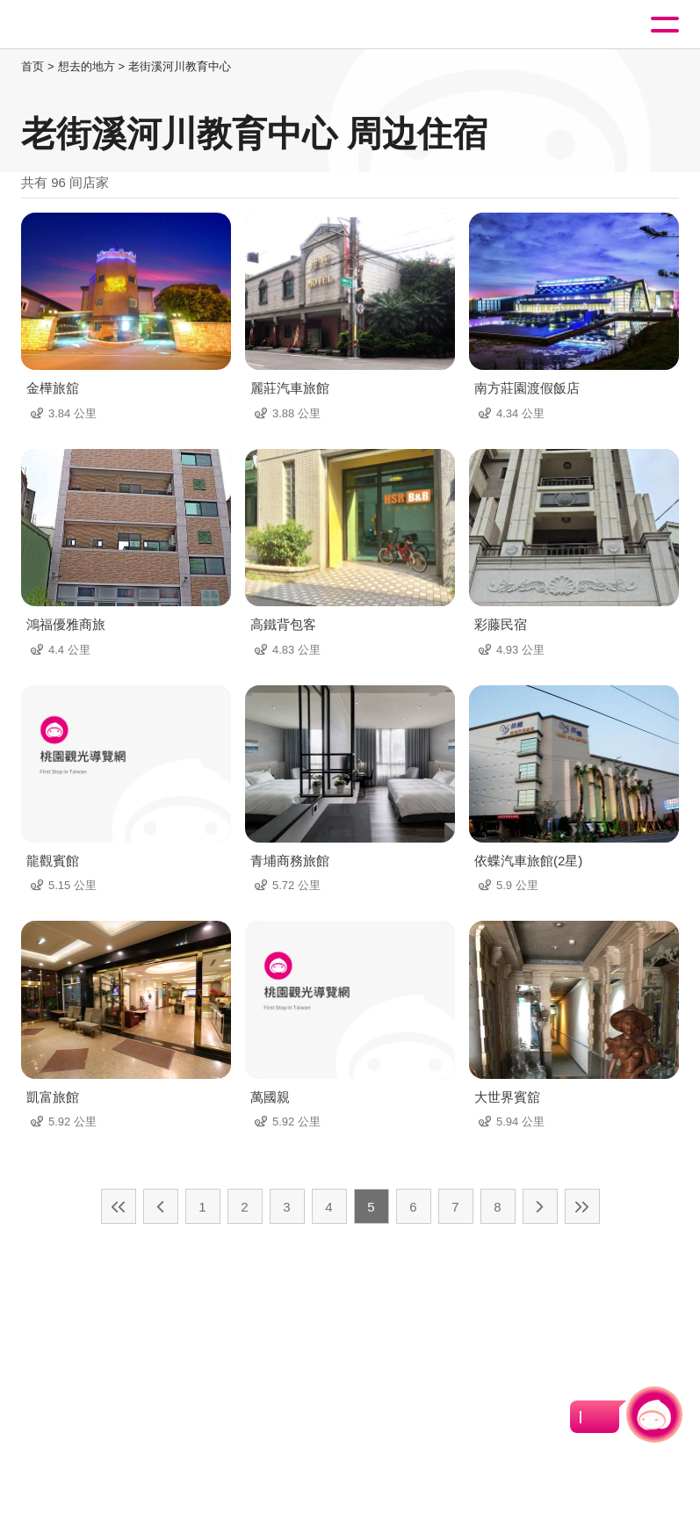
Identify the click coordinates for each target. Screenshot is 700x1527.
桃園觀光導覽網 (86, 25)
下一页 (540, 1206)
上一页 (160, 1206)
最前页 (118, 1206)
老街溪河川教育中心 (179, 66)
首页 (32, 66)
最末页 (582, 1206)
